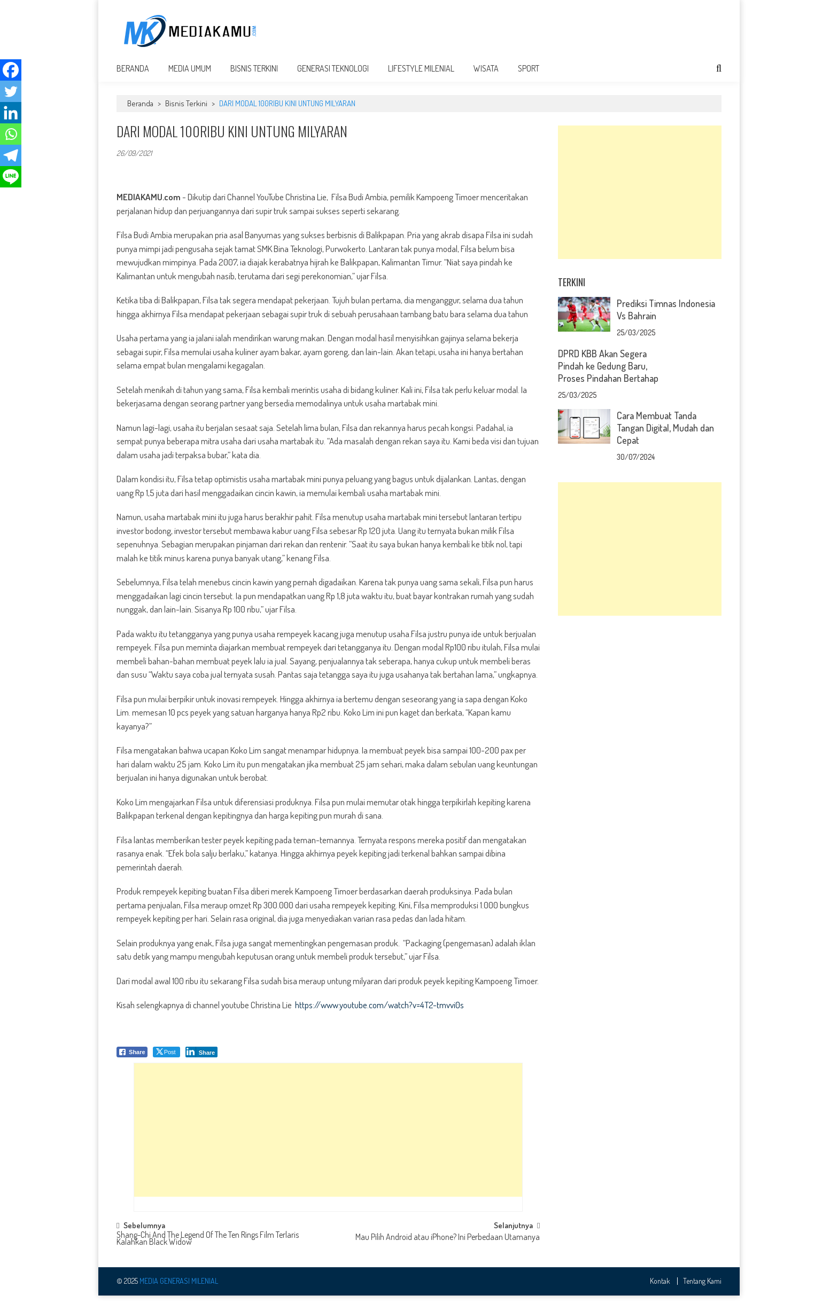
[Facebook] (10, 70)
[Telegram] (10, 155)
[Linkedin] (10, 112)
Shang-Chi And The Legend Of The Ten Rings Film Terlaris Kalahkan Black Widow (208, 1246)
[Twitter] (10, 91)
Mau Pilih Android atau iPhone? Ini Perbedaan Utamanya (447, 1245)
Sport (528, 75)
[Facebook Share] (132, 1059)
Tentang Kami (702, 1288)
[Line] (10, 176)
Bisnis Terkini (254, 75)
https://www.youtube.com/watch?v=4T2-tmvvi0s (379, 1012)
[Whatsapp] (10, 134)
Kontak (660, 1288)
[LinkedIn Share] (201, 1059)
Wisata (486, 75)
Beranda (133, 75)
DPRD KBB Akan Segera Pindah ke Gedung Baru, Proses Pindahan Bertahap (608, 373)
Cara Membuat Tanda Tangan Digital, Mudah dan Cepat (665, 435)
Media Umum (189, 75)
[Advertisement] (526, 30)
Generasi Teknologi (333, 75)
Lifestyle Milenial (421, 75)
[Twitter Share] (166, 1059)
